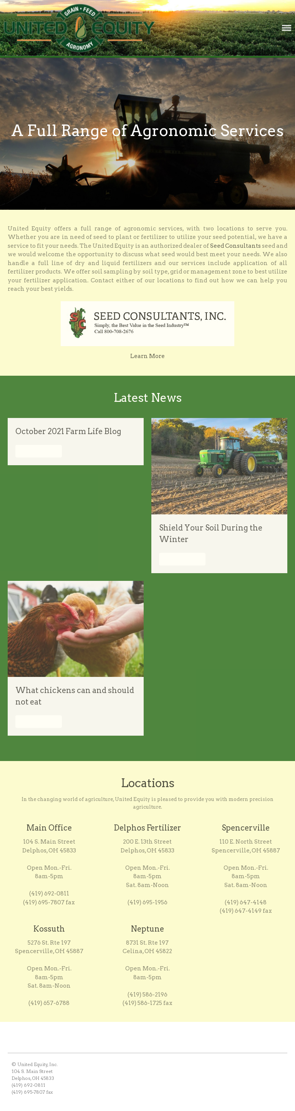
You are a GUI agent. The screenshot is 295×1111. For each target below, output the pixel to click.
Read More (38, 452)
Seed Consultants (235, 246)
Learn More (147, 356)
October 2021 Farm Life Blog (68, 432)
